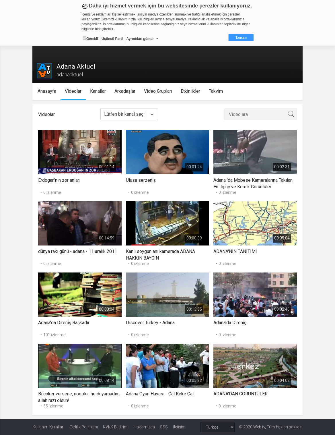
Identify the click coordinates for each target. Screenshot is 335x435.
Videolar (73, 91)
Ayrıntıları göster (140, 39)
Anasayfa (47, 91)
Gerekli (90, 38)
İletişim (179, 427)
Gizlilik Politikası (83, 427)
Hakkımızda (144, 427)
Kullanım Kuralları (48, 427)
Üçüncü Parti (112, 39)
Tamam (241, 38)
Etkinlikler (190, 91)
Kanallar (98, 91)
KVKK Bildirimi (115, 427)
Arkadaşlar (125, 91)
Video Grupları (158, 91)
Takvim (216, 91)
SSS (164, 427)
